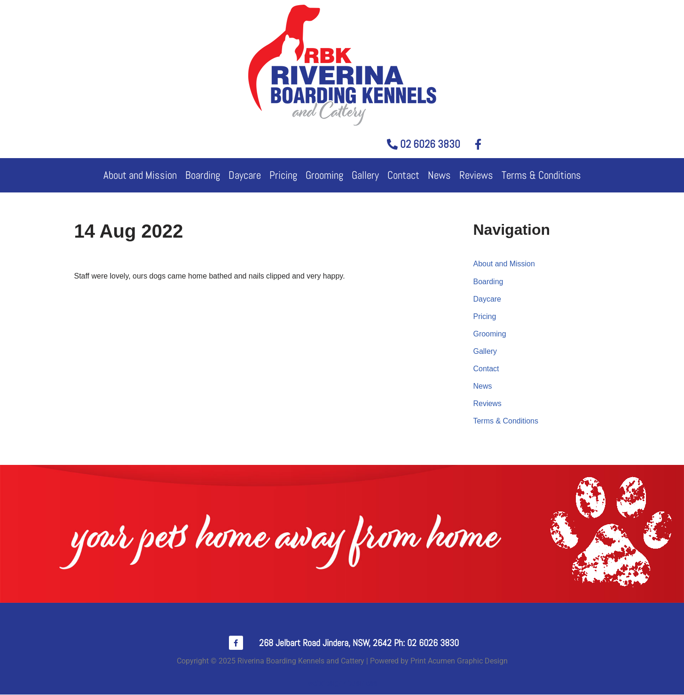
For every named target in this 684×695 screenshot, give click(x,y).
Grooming (324, 175)
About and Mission (140, 175)
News (439, 175)
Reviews (476, 175)
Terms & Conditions (541, 175)
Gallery (365, 175)
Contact (403, 175)
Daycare (244, 175)
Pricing (283, 175)
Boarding (202, 175)
